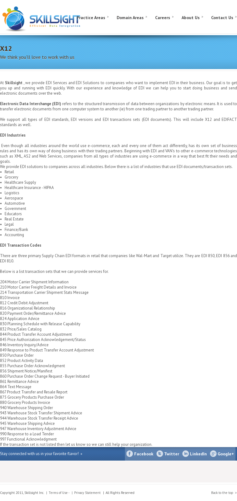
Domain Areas (130, 17)
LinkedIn (198, 454)
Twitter (171, 454)
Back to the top (222, 493)
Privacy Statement (87, 493)
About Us (191, 17)
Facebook (143, 454)
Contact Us (222, 17)
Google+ (226, 454)
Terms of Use (58, 493)
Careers (162, 17)
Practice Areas (91, 17)
